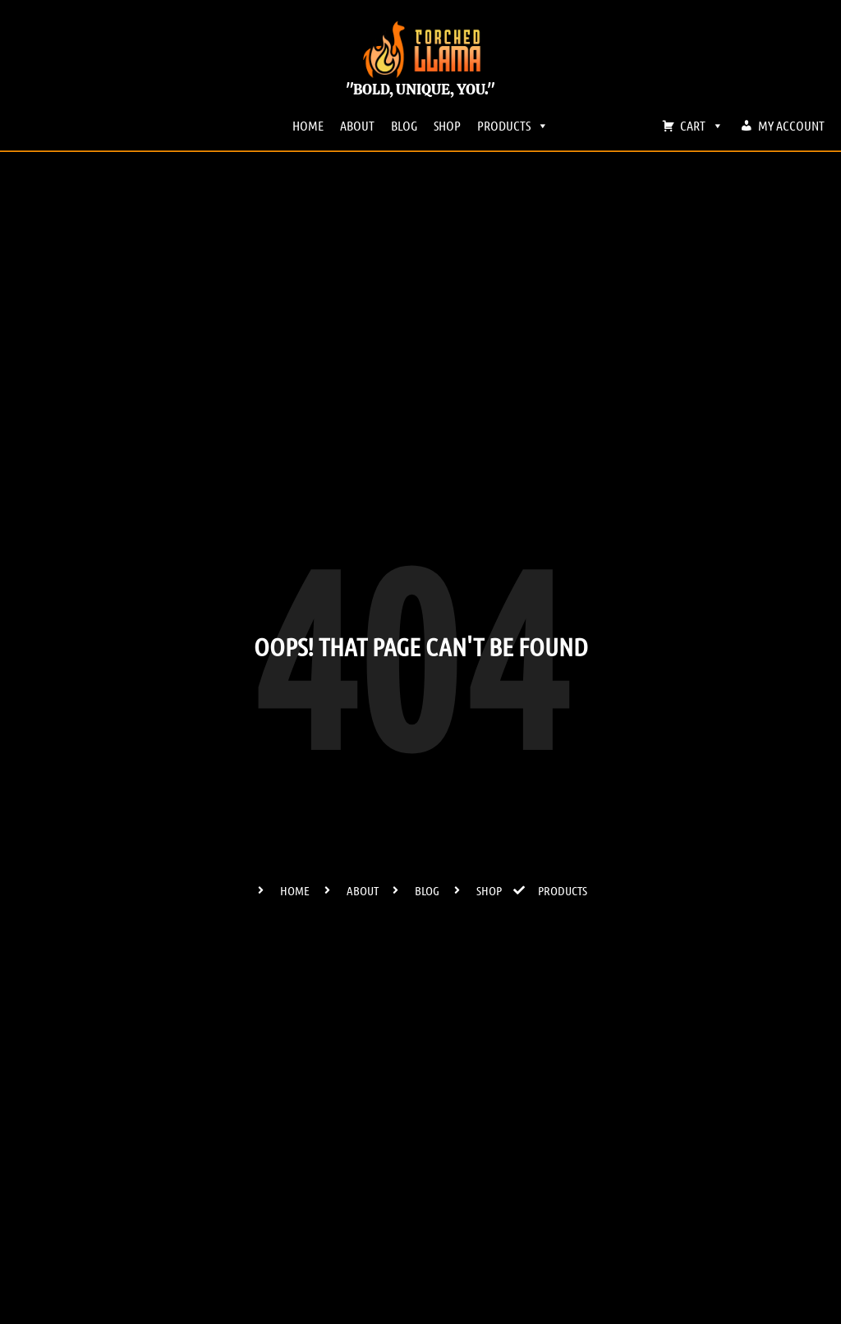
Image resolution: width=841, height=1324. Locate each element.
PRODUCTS (513, 125)
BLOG (404, 125)
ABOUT (357, 125)
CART (702, 125)
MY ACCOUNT (791, 125)
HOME (308, 125)
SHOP (447, 125)
